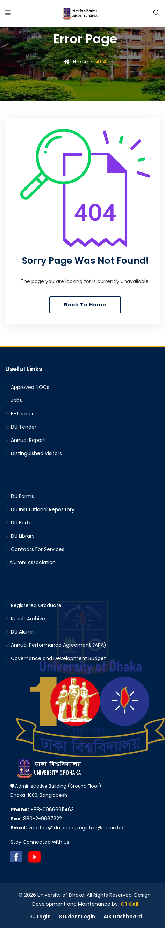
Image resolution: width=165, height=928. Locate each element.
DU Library (20, 535)
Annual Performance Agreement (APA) (55, 645)
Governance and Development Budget (55, 658)
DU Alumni (20, 631)
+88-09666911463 (42, 809)
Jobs (13, 400)
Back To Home (85, 304)
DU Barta (18, 522)
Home (76, 61)
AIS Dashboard (122, 916)
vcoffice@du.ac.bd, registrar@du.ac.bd (66, 827)
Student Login (77, 916)
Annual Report (25, 440)
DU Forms (19, 496)
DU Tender (20, 426)
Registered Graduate (33, 605)
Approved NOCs (27, 387)
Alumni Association (30, 562)
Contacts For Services (34, 549)
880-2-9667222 (36, 818)
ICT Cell (128, 903)
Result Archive (25, 618)
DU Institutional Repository (39, 509)
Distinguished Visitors (33, 453)
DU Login (39, 916)
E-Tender (19, 413)
